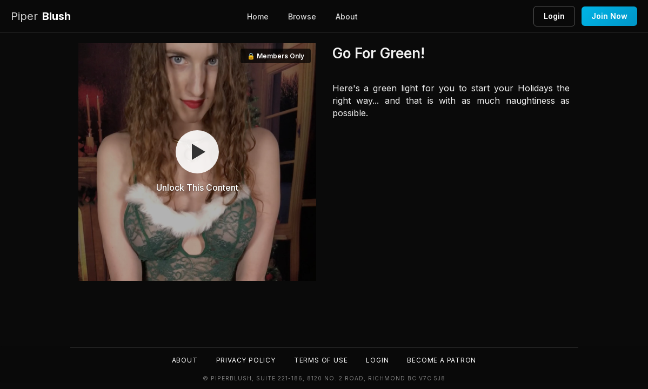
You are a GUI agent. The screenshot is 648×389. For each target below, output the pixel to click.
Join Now (609, 16)
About (347, 16)
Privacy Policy (244, 360)
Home (258, 16)
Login (554, 16)
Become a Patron (444, 360)
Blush (41, 16)
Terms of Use (321, 360)
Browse (302, 16)
